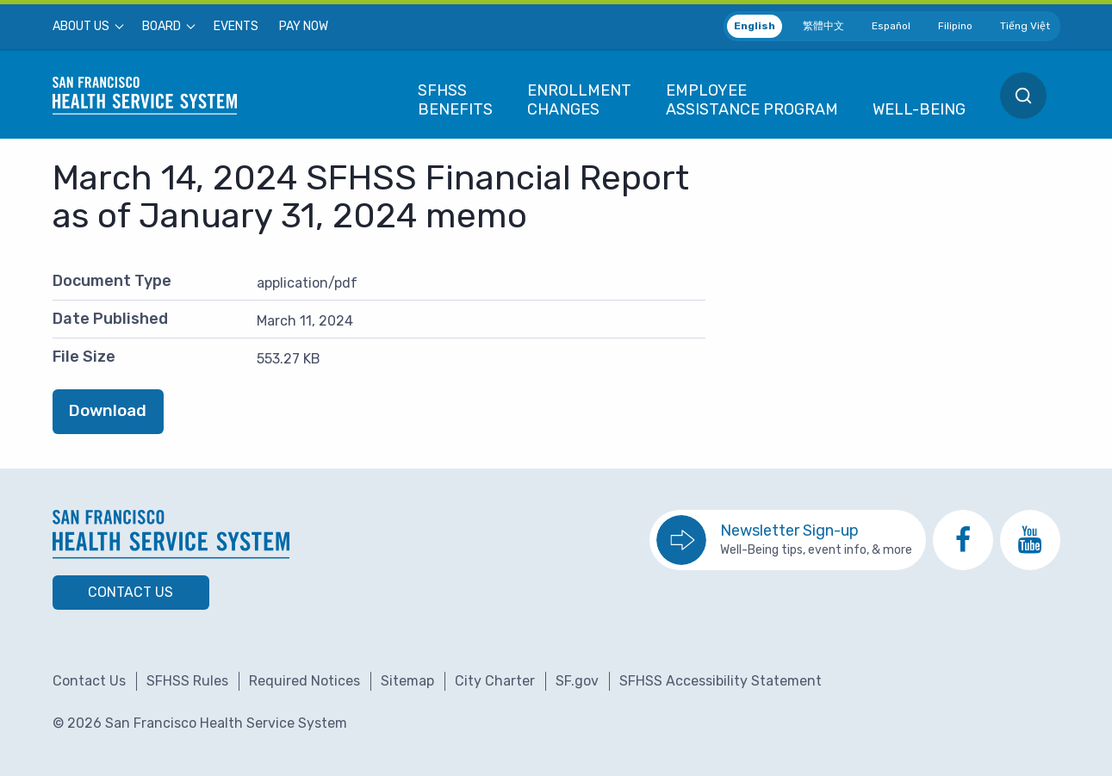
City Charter (495, 681)
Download (107, 410)
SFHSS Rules (187, 681)
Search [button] (1023, 95)
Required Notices (304, 681)
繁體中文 (823, 26)
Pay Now (303, 27)
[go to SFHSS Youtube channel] (1030, 540)
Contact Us (130, 592)
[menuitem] (87, 26)
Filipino (955, 26)
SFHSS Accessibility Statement (720, 681)
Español (891, 26)
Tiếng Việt (1025, 26)
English (754, 26)
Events (236, 27)
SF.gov (577, 681)
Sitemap (407, 681)
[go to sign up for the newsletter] (787, 540)
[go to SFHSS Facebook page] (963, 540)
